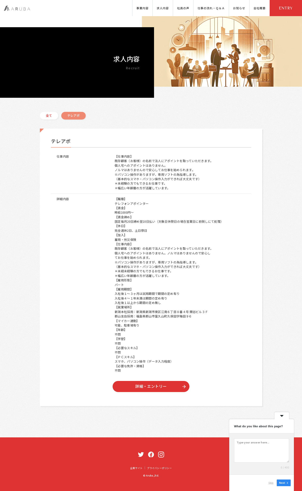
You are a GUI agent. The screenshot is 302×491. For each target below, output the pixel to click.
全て (49, 115)
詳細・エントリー (151, 386)
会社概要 (259, 8)
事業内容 (142, 8)
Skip (270, 482)
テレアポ (73, 115)
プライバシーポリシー (159, 468)
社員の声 (183, 8)
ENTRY (286, 8)
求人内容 (163, 8)
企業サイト (136, 468)
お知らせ (239, 8)
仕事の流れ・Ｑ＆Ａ (211, 8)
